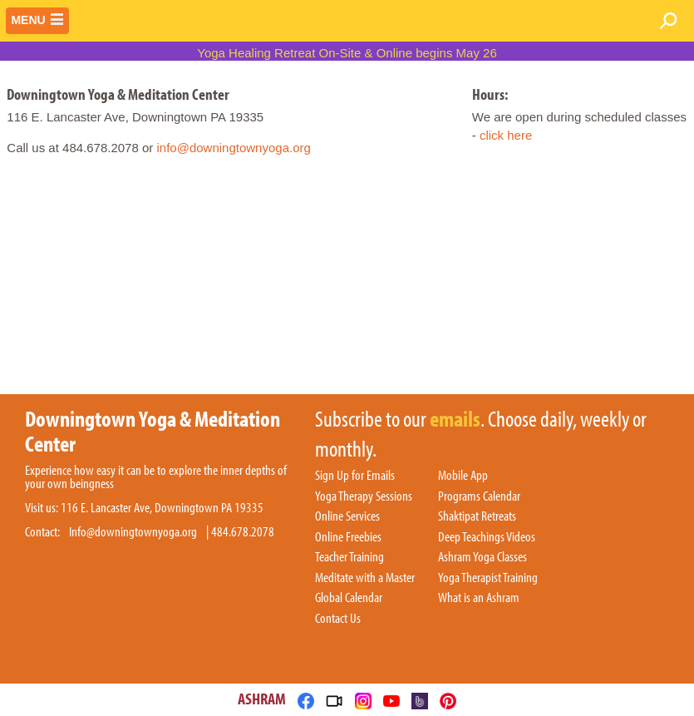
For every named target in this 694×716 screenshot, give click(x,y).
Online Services (347, 516)
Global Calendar (348, 597)
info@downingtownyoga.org (233, 148)
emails (455, 419)
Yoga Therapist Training (488, 577)
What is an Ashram (478, 597)
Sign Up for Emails (355, 475)
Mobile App (463, 475)
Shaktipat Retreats (477, 516)
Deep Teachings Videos (486, 537)
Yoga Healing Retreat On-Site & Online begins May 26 (347, 53)
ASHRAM (262, 698)
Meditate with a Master (365, 577)
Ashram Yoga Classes (482, 557)
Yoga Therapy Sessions (363, 496)
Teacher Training (349, 557)
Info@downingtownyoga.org (133, 532)
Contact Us (338, 618)
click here (506, 135)
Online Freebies (348, 537)
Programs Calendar (479, 496)
